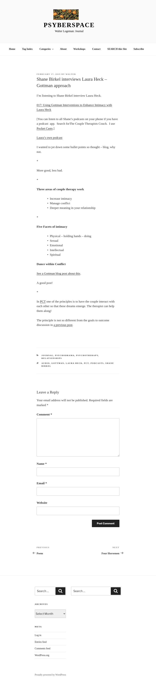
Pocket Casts (44, 128)
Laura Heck (74, 363)
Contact (96, 49)
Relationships (52, 358)
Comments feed (42, 648)
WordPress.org (42, 655)
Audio (46, 363)
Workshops (79, 49)
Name (42, 463)
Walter (71, 74)
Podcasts (97, 363)
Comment (44, 414)
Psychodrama (65, 355)
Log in (38, 635)
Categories (46, 49)
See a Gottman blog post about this (58, 273)
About (63, 49)
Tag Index (27, 49)
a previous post (63, 325)
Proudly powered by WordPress (50, 674)
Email (42, 483)
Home (12, 49)
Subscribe (139, 49)
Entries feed (41, 642)
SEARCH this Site (117, 49)
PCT (43, 301)
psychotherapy (87, 355)
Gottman (57, 363)
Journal (47, 355)
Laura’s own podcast (49, 137)
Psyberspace (69, 25)
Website (42, 502)
